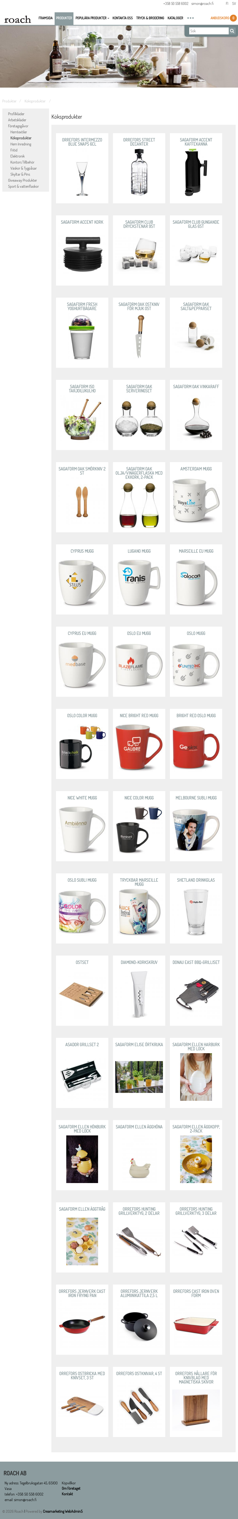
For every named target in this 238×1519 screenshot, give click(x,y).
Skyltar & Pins (20, 174)
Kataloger (175, 18)
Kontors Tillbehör (22, 162)
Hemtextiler (18, 132)
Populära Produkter (91, 18)
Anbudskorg (220, 18)
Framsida (46, 18)
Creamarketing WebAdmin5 (63, 1511)
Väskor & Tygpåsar (23, 168)
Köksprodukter (35, 101)
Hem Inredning (20, 144)
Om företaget (71, 1488)
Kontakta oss (122, 18)
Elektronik (17, 156)
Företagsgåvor (18, 126)
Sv (234, 4)
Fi (226, 4)
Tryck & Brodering (150, 18)
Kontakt (67, 1494)
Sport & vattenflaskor (23, 186)
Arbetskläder (17, 120)
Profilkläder (16, 114)
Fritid (13, 150)
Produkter (64, 18)
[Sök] (209, 31)
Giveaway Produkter (22, 180)
